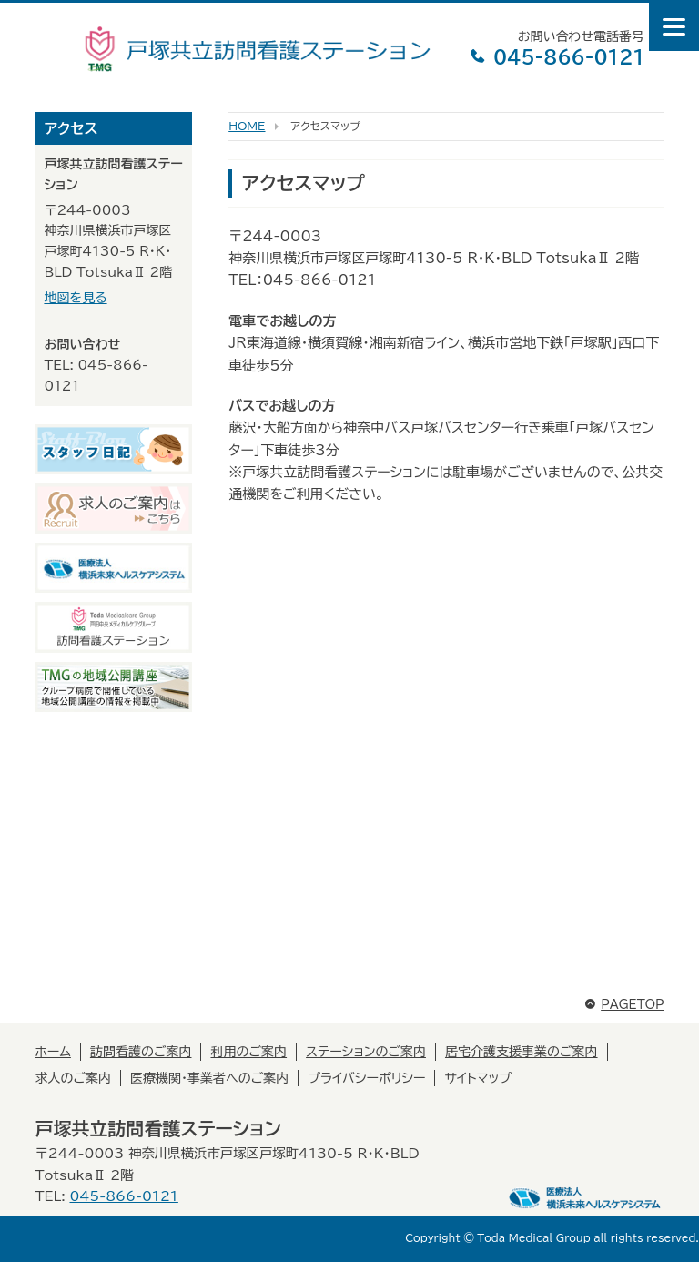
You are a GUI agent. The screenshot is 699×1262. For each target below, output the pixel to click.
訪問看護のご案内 (141, 1051)
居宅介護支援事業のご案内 (521, 1051)
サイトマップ (478, 1078)
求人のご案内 (73, 1078)
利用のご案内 (248, 1051)
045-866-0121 (556, 56)
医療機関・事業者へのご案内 (209, 1078)
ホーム (52, 1051)
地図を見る (75, 297)
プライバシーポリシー (366, 1078)
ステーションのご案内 (366, 1051)
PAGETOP (624, 1005)
